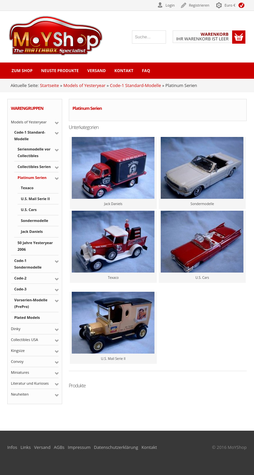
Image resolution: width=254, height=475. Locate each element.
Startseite (49, 85)
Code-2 (20, 278)
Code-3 (20, 288)
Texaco (27, 187)
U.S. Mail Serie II (35, 198)
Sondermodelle (34, 220)
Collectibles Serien (34, 166)
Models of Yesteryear (85, 85)
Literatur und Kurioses (30, 383)
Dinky (16, 328)
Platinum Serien (32, 177)
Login (170, 5)
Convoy (17, 361)
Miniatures (20, 372)
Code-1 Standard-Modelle (135, 85)
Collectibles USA (24, 339)
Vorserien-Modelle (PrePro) (30, 303)
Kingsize (18, 350)
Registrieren (199, 5)
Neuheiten (20, 394)
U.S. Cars (29, 209)
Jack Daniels (32, 231)
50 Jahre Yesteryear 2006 (35, 246)
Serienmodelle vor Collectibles (34, 152)
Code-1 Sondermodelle (28, 264)
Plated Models (27, 317)
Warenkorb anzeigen (238, 37)
